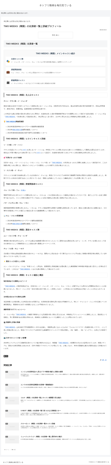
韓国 (6, 356)
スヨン (23, 190)
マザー (24, 150)
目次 (53, 35)
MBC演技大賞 (17, 130)
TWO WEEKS (10, 117)
